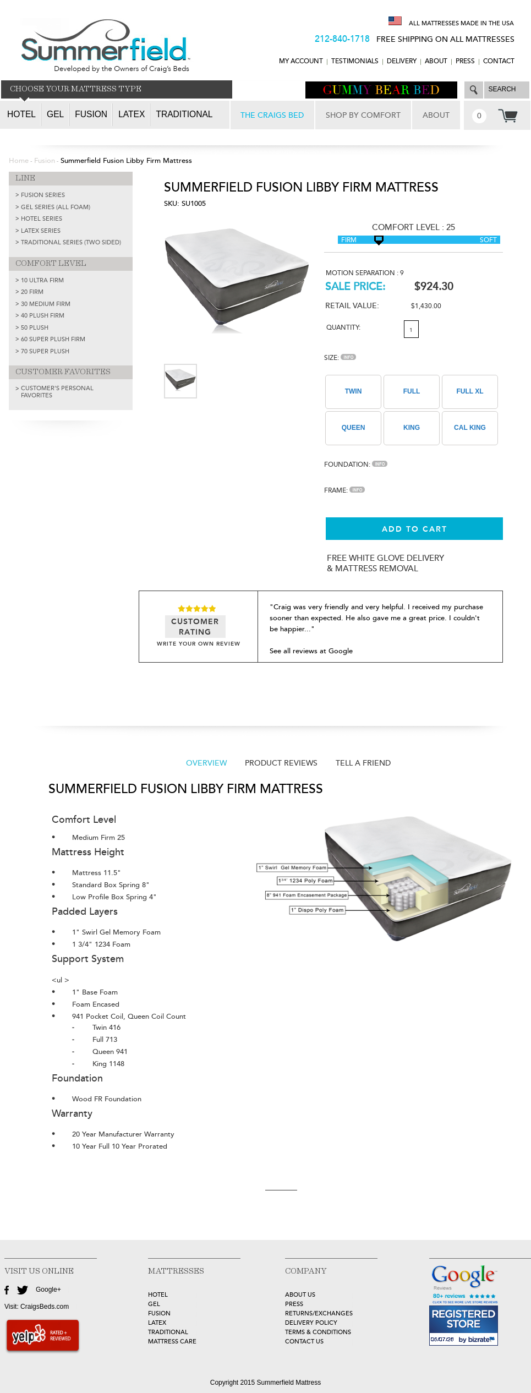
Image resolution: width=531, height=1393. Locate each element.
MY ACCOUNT (301, 61)
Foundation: (355, 465)
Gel (55, 114)
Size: (340, 358)
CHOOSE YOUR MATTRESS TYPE (75, 89)
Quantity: (343, 328)
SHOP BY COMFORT (363, 115)
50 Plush (34, 327)
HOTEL (158, 1294)
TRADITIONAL (168, 1332)
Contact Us (304, 1341)
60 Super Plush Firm (53, 339)
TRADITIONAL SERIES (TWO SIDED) (71, 242)
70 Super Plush (45, 351)
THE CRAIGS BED (272, 115)
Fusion (91, 114)
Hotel (21, 114)
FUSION (159, 1313)
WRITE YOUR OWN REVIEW (198, 644)
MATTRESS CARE (172, 1341)
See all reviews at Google (311, 651)
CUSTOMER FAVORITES (63, 372)
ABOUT (436, 61)
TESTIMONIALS (355, 61)
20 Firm (32, 292)
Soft (488, 240)
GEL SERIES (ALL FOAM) (55, 207)
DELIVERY (402, 61)
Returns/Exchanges (319, 1313)
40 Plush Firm (42, 315)
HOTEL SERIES (41, 218)
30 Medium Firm (45, 304)
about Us (300, 1294)
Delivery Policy (311, 1322)
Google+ (48, 1289)
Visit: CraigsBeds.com (36, 1306)
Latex (131, 114)
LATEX (157, 1322)
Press (465, 61)
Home (19, 160)
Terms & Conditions (318, 1332)
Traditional (184, 114)
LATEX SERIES (41, 230)
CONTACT (498, 61)
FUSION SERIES (43, 195)
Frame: (344, 491)
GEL (154, 1304)
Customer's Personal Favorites (57, 392)
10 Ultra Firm (42, 280)
